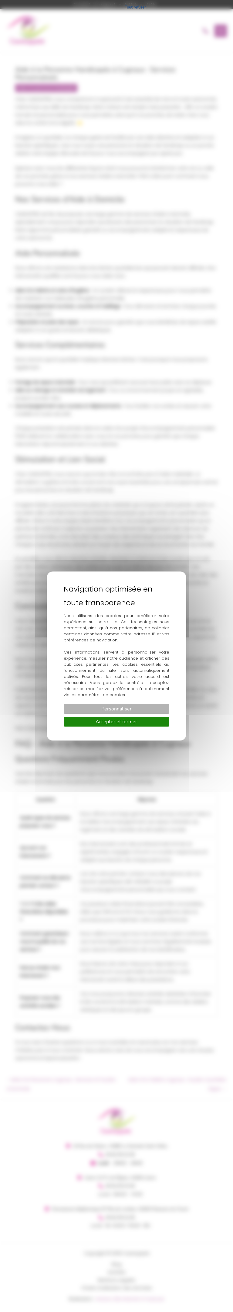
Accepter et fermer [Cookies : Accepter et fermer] (116, 721)
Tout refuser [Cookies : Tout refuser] (135, 7)
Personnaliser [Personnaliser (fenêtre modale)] (116, 709)
